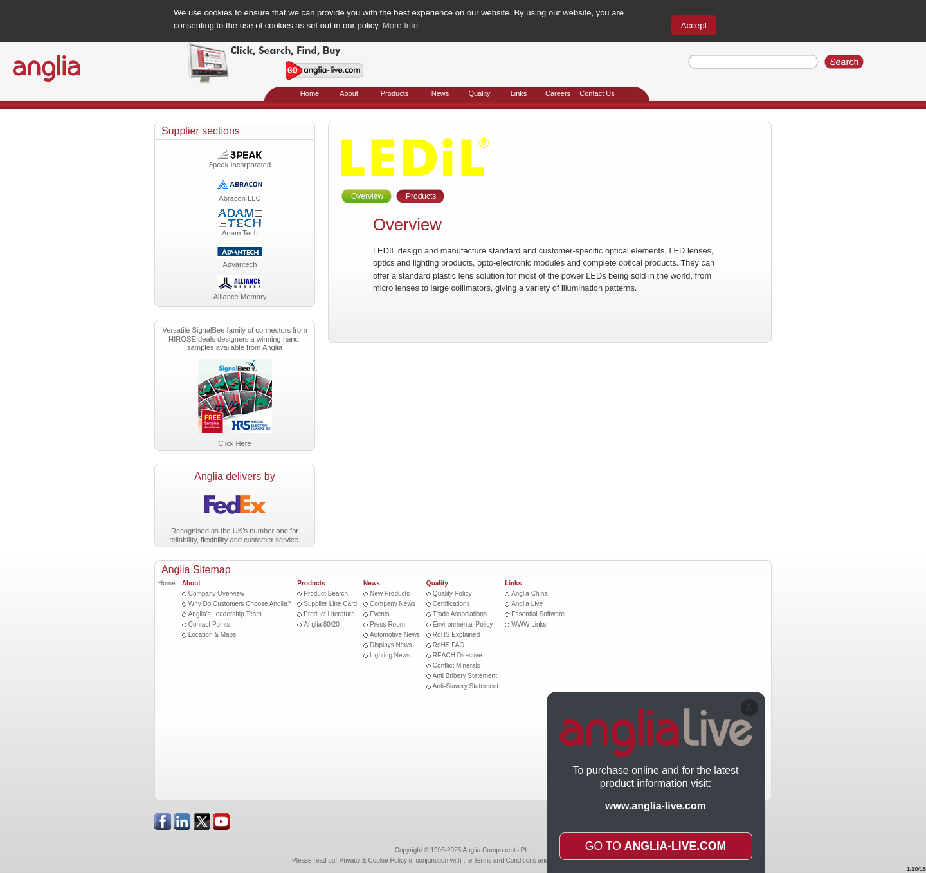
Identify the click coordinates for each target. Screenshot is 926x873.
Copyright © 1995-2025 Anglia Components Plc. (463, 850)
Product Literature (329, 614)
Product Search (326, 593)
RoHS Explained (456, 634)
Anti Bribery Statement (465, 675)
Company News (392, 603)
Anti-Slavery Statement (465, 686)
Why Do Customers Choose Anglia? (239, 603)
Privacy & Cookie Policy (374, 860)
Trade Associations (460, 614)
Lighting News (390, 655)
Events (380, 614)
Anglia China (529, 593)
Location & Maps (212, 634)
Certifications (451, 603)
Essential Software (538, 614)
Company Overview (216, 593)
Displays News (391, 644)
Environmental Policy (463, 624)
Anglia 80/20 (322, 624)
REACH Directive (457, 655)
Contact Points (209, 624)
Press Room (387, 624)
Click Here (234, 443)
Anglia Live (527, 603)
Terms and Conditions (505, 860)
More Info (400, 25)
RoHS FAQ (448, 644)
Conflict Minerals (456, 665)
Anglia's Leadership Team (225, 614)
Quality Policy (452, 593)
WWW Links (528, 624)
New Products (390, 593)
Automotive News (395, 634)
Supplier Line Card (330, 603)
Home (167, 583)
